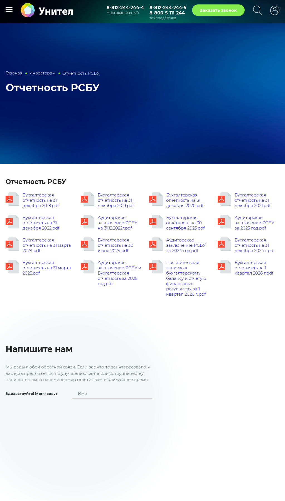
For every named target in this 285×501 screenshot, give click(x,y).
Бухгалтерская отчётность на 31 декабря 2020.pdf (184, 200)
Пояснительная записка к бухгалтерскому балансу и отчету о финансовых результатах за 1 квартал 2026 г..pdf (186, 278)
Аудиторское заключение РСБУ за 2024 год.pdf (186, 245)
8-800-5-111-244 (167, 13)
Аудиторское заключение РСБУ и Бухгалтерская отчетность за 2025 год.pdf (119, 273)
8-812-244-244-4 (125, 7)
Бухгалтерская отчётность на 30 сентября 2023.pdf (185, 223)
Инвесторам (43, 73)
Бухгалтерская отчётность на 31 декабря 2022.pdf (41, 223)
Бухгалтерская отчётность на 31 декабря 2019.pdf (116, 200)
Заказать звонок (218, 10)
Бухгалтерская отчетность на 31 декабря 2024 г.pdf (255, 245)
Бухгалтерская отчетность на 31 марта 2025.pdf (47, 268)
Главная (14, 73)
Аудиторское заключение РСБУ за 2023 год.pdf (254, 223)
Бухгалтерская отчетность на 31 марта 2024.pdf (47, 245)
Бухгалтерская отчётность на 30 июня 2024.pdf (115, 245)
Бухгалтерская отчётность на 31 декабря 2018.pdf (41, 200)
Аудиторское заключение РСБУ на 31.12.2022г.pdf (117, 223)
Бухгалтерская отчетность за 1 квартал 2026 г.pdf (254, 268)
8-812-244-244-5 (167, 7)
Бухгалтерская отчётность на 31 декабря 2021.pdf (253, 200)
